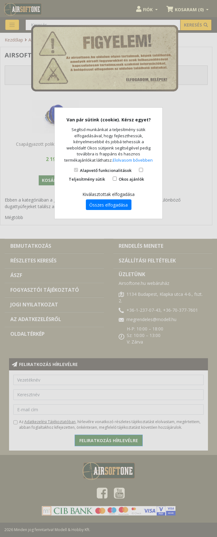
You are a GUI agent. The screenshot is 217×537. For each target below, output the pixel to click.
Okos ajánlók (131, 179)
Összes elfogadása (108, 205)
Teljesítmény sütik (87, 179)
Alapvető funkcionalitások (105, 170)
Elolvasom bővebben (133, 160)
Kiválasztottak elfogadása (108, 194)
